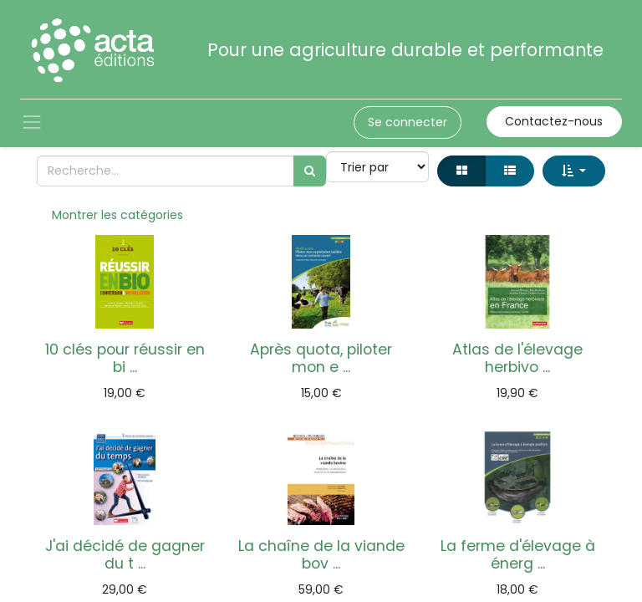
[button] (574, 171)
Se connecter (407, 122)
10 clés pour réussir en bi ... (125, 358)
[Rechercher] (309, 171)
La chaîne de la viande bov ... (321, 555)
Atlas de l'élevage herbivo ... (517, 358)
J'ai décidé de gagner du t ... (125, 555)
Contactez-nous (554, 121)
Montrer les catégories (117, 215)
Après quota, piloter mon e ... (321, 358)
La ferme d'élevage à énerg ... (518, 555)
